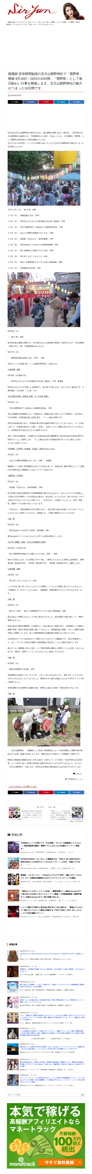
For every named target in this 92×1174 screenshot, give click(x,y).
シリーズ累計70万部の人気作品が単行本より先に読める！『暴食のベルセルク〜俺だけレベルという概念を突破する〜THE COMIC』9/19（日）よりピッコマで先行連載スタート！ (52, 910)
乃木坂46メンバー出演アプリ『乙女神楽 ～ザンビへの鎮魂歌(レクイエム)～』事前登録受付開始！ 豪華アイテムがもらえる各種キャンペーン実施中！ (51, 846)
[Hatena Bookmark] (76, 102)
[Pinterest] (46, 102)
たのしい (79, 773)
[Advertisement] (46, 46)
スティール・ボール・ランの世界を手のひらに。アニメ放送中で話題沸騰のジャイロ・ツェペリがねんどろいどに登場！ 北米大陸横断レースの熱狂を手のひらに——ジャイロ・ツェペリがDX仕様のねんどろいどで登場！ (52, 1080)
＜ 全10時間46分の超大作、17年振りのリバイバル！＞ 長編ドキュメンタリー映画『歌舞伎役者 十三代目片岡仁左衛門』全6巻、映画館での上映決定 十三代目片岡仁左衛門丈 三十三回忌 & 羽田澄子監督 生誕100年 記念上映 (52, 1033)
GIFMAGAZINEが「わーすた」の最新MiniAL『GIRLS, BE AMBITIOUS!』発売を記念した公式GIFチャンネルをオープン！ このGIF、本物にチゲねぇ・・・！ (51, 862)
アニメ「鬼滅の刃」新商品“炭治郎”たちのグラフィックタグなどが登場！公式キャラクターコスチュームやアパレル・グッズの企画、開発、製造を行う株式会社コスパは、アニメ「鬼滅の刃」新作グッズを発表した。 (52, 1017)
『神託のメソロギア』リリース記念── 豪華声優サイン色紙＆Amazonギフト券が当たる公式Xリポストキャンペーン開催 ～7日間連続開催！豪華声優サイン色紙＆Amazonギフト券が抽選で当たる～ (51, 894)
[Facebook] (30, 102)
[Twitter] (15, 102)
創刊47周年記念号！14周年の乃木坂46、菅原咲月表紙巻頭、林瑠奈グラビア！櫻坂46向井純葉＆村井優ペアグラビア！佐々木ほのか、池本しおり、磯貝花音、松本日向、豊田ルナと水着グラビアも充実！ (52, 1064)
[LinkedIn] (61, 102)
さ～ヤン (79, 779)
